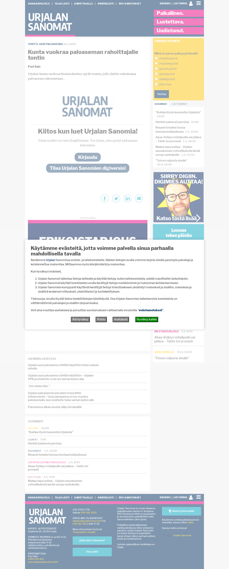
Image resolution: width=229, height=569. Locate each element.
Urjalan (50, 260)
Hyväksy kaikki (147, 319)
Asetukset (121, 319)
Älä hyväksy (80, 319)
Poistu (101, 319)
